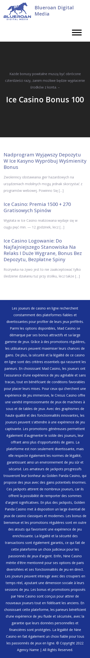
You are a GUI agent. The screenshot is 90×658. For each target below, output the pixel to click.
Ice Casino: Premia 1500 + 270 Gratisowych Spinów (37, 207)
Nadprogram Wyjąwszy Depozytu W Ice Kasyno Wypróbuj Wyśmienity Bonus (45, 160)
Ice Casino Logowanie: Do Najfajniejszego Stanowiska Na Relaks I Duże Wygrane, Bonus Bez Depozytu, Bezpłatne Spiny (43, 250)
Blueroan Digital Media (54, 10)
